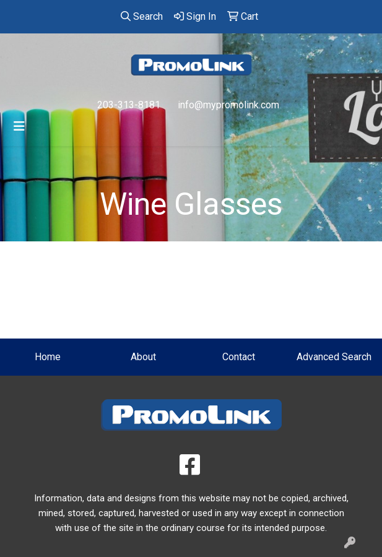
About (143, 357)
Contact (238, 357)
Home (48, 357)
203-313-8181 (128, 105)
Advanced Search (334, 357)
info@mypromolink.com (228, 105)
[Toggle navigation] (19, 126)
